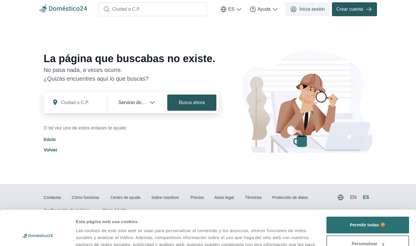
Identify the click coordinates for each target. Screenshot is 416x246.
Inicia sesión (307, 9)
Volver (50, 149)
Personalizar (368, 210)
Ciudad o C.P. (122, 9)
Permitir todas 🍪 (368, 192)
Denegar (367, 229)
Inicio (50, 139)
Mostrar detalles (92, 234)
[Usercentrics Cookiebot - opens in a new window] (37, 234)
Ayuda (263, 9)
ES (231, 9)
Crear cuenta (355, 9)
